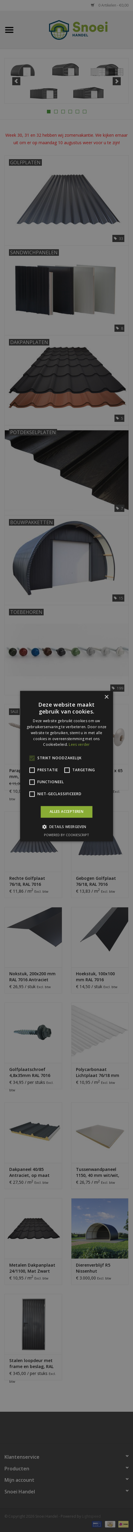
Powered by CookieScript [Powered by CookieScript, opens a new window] (66, 835)
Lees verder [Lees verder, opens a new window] (79, 744)
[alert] (66, 766)
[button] (66, 827)
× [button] (106, 697)
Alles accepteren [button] (66, 811)
